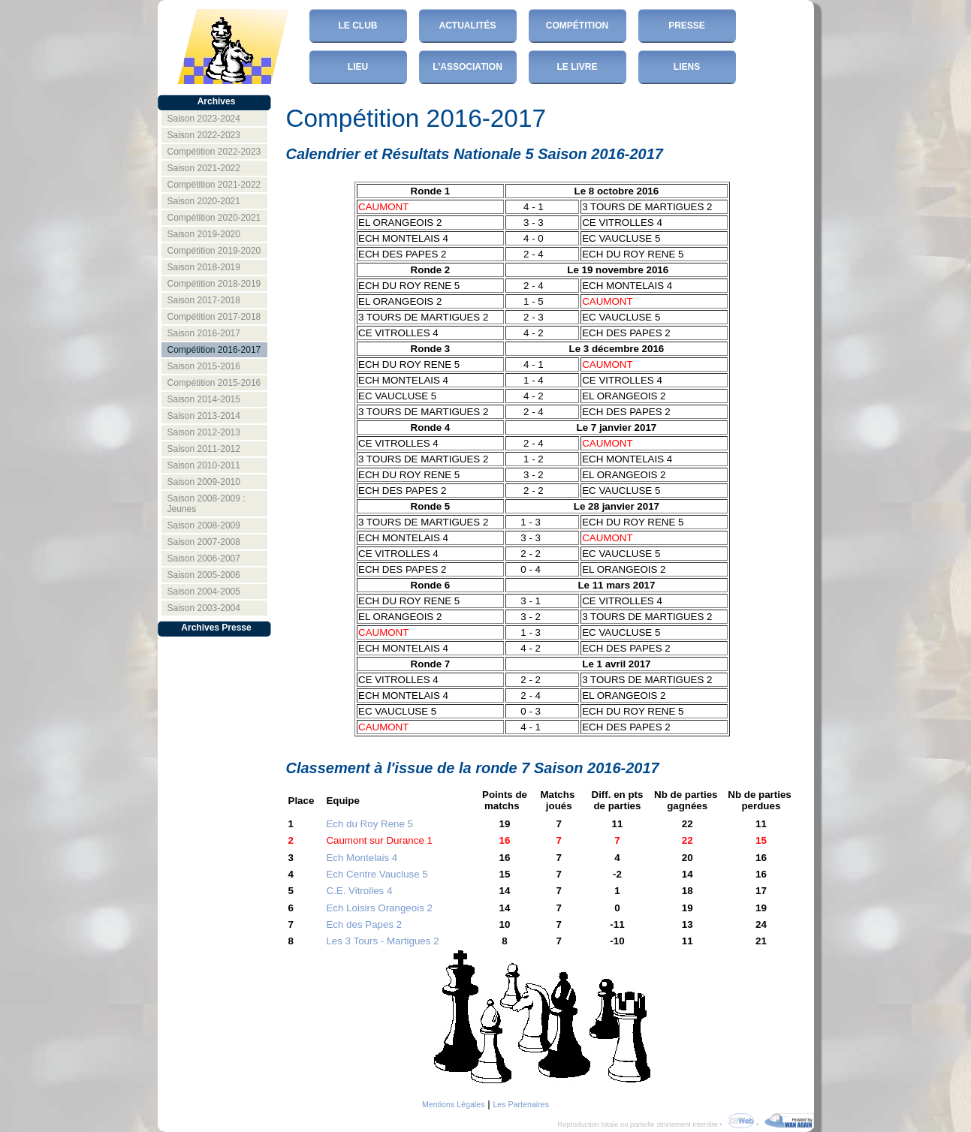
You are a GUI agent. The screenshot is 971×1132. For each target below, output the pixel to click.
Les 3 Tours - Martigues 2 (382, 941)
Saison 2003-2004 (203, 608)
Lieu (358, 67)
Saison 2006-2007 (203, 558)
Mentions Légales (453, 1104)
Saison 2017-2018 (203, 300)
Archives (217, 101)
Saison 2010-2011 (203, 465)
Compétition (577, 25)
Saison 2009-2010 (203, 482)
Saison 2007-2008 (203, 542)
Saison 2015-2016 (203, 366)
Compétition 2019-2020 (214, 250)
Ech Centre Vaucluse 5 (376, 874)
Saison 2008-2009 (203, 525)
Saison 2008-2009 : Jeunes (206, 503)
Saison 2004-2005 (203, 591)
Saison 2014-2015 (203, 399)
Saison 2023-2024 (203, 118)
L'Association (467, 67)
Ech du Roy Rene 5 (369, 823)
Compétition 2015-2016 (214, 383)
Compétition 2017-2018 (214, 317)
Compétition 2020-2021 (214, 217)
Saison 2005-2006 (203, 575)
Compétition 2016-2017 (214, 350)
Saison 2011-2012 (203, 449)
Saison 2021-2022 (203, 168)
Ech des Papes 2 (364, 924)
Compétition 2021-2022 (214, 184)
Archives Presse (216, 627)
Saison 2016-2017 (203, 333)
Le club (358, 25)
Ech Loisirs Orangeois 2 (379, 908)
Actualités (467, 25)
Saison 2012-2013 (203, 432)
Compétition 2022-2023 (214, 151)
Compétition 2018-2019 (214, 283)
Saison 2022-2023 (203, 135)
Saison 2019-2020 (203, 234)
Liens (687, 67)
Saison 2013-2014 (203, 416)
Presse (686, 25)
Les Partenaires (521, 1104)
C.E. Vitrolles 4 (359, 890)
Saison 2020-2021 (203, 201)
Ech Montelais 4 (361, 857)
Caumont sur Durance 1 (379, 840)
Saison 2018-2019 (203, 267)
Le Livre (576, 67)
